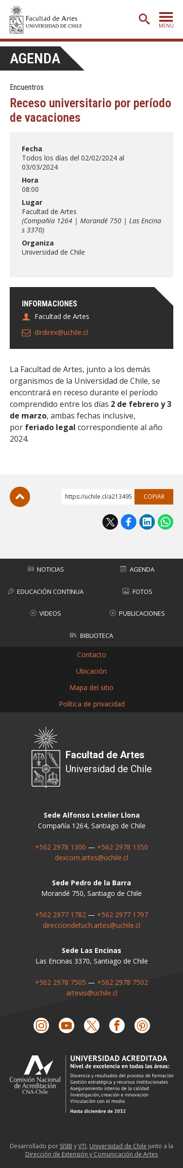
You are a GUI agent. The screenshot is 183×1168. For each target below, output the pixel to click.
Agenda (35, 58)
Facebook (128, 522)
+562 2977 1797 (122, 914)
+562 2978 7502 (122, 982)
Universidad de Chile (118, 1146)
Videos (45, 613)
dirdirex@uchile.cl (61, 332)
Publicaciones (137, 613)
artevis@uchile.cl (91, 992)
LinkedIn (147, 522)
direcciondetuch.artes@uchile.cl (91, 925)
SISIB (66, 1146)
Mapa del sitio (91, 687)
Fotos (137, 591)
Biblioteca (91, 635)
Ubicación (91, 671)
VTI (82, 1146)
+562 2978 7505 (60, 982)
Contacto (91, 654)
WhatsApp (165, 522)
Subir (20, 497)
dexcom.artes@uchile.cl (91, 857)
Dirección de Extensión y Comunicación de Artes (91, 1154)
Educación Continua (45, 591)
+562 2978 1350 (122, 846)
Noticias (46, 569)
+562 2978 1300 (60, 846)
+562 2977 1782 (60, 914)
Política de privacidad (92, 703)
